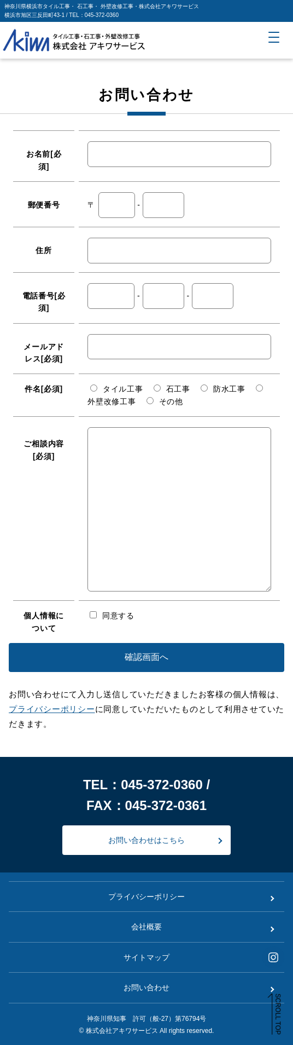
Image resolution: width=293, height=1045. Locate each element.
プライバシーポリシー (52, 709)
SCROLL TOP (278, 1014)
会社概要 (146, 926)
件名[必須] (44, 388)
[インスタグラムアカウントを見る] (273, 957)
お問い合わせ (146, 987)
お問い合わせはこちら (146, 840)
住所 (43, 250)
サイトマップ (146, 957)
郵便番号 (44, 204)
